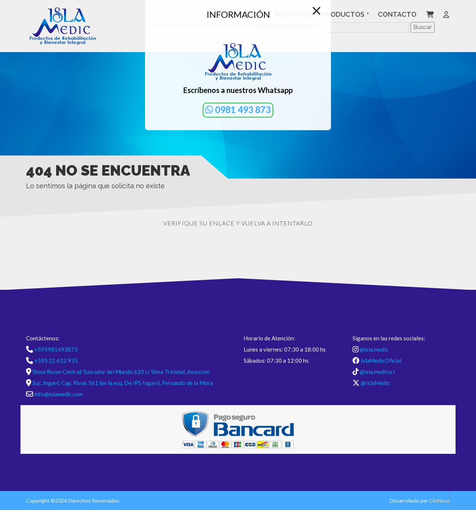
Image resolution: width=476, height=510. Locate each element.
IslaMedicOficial (381, 360)
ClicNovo (439, 500)
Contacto (397, 14)
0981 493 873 (238, 109)
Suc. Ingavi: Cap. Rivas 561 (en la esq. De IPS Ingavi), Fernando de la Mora (122, 382)
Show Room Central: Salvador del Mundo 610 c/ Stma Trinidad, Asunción (121, 371)
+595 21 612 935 (56, 360)
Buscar (423, 27)
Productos (343, 14)
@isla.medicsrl (377, 371)
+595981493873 (56, 349)
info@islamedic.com (58, 394)
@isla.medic (374, 349)
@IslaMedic (375, 382)
